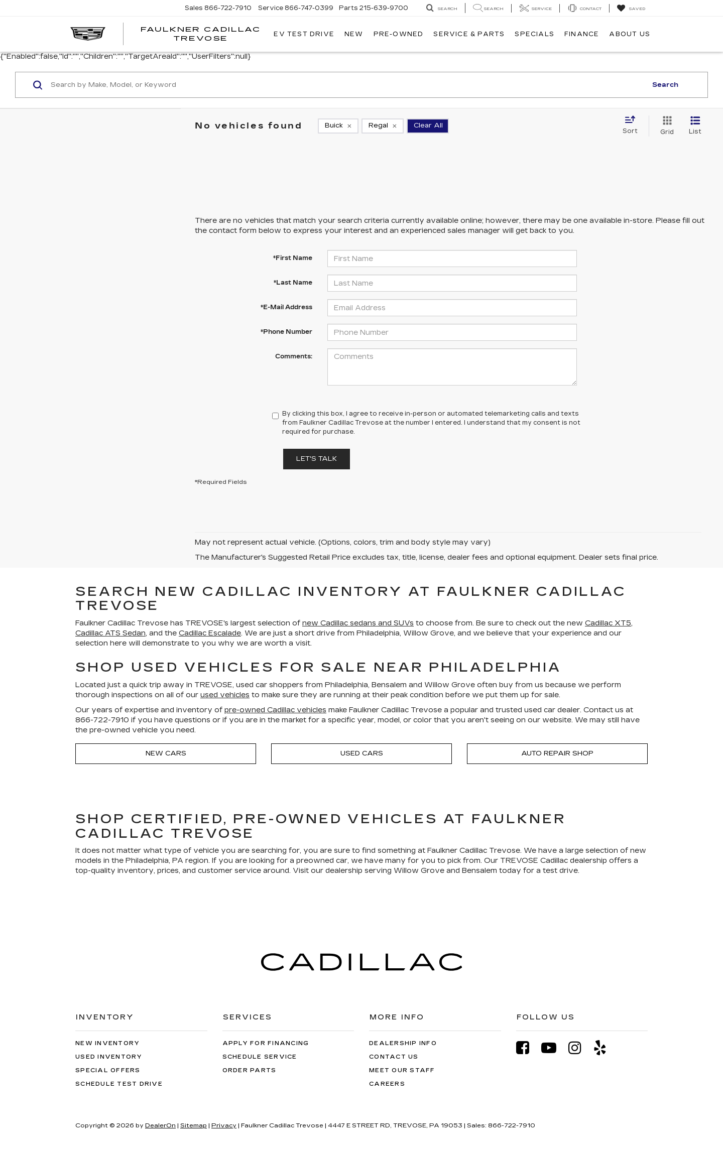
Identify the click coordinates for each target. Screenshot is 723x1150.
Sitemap (193, 1125)
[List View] (695, 126)
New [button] (354, 34)
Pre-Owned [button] (399, 34)
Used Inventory (109, 1057)
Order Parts (249, 1070)
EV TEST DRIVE (304, 34)
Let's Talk (316, 459)
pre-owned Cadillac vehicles (275, 710)
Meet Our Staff (402, 1070)
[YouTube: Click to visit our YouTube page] (553, 1048)
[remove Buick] (338, 126)
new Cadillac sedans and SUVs (358, 623)
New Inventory (107, 1043)
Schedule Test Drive (119, 1084)
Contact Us (394, 1057)
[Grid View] (665, 126)
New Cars (166, 753)
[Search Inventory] (442, 8)
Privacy (223, 1125)
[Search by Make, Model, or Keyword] (347, 85)
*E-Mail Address (286, 307)
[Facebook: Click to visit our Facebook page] (527, 1048)
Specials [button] (534, 34)
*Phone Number (286, 331)
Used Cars (361, 753)
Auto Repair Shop (557, 753)
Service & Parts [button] (469, 34)
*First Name (292, 258)
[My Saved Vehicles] (631, 8)
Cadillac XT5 (608, 623)
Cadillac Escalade (210, 633)
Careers (387, 1084)
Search (665, 85)
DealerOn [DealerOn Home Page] (160, 1125)
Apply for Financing (265, 1043)
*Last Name (293, 282)
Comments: (293, 356)
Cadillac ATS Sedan (110, 633)
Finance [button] (581, 34)
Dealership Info (403, 1043)
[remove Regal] (383, 126)
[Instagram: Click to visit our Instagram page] (579, 1048)
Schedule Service (259, 1057)
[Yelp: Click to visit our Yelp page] (605, 1048)
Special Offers (108, 1070)
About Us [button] (629, 34)
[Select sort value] (633, 125)
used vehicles (225, 695)
